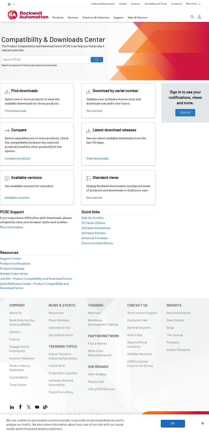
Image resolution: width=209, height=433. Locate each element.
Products (58, 17)
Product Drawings (13, 268)
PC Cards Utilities (95, 223)
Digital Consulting (61, 392)
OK (173, 423)
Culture (14, 339)
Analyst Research (178, 349)
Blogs (170, 327)
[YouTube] (37, 406)
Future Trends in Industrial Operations (63, 356)
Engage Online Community (19, 349)
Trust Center (18, 384)
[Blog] (45, 406)
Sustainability (18, 377)
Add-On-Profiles (94, 218)
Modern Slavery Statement (19, 368)
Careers (14, 332)
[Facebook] (20, 406)
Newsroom (56, 313)
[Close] (202, 423)
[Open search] (192, 17)
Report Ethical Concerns (137, 344)
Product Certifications (16, 263)
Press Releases (59, 320)
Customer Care (137, 320)
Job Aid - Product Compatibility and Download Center (36, 278)
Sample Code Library (15, 273)
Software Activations (97, 228)
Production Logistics (63, 373)
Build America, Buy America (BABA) (22, 322)
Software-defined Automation (61, 382)
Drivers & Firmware (96, 238)
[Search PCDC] (53, 60)
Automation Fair (59, 327)
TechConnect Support (142, 313)
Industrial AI (57, 365)
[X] (29, 406)
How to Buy (134, 335)
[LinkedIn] (12, 406)
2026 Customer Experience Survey (140, 363)
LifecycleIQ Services (101, 389)
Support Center (12, 258)
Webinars (94, 313)
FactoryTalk (96, 381)
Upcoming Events (61, 335)
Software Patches (95, 233)
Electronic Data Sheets (99, 243)
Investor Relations (21, 358)
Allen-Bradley (97, 374)
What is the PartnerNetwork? (100, 353)
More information (13, 227)
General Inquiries (139, 327)
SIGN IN (185, 112)
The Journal (175, 335)
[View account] (199, 17)
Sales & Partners (137, 17)
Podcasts (173, 342)
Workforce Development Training (103, 322)
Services (73, 17)
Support (118, 17)
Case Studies (175, 320)
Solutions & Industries (96, 17)
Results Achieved (179, 313)
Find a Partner (97, 343)
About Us (15, 313)
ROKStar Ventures (139, 354)
